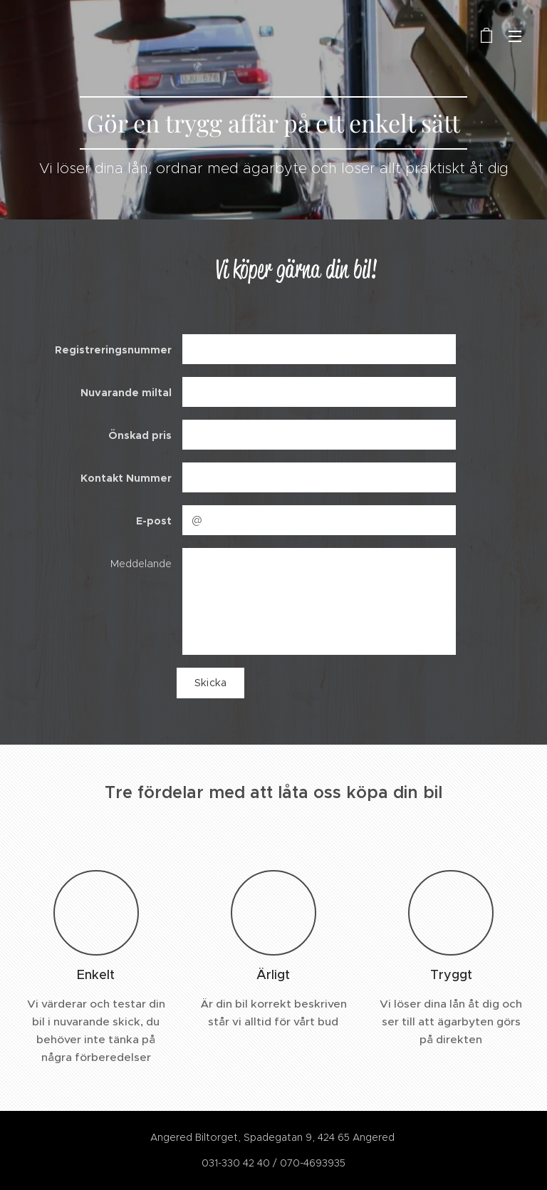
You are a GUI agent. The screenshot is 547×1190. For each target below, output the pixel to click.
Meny (515, 36)
